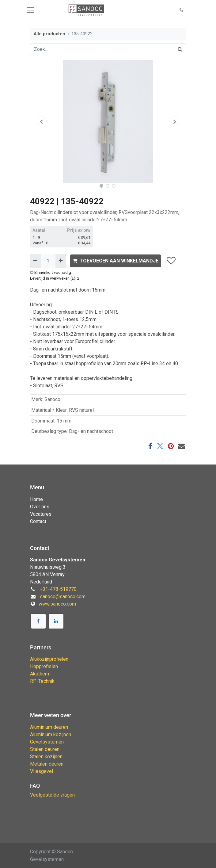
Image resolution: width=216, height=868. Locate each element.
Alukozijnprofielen (49, 659)
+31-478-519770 (58, 589)
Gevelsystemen (47, 742)
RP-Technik (42, 681)
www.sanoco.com (57, 604)
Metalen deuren (46, 764)
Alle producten (49, 33)
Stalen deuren (44, 749)
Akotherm (40, 674)
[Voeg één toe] (60, 261)
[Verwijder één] (35, 261)
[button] (181, 10)
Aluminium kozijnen (50, 734)
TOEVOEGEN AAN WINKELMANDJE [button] (115, 261)
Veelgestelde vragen (52, 795)
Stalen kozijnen (46, 756)
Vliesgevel (41, 771)
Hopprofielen (44, 666)
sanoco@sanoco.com (62, 596)
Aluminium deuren (49, 727)
